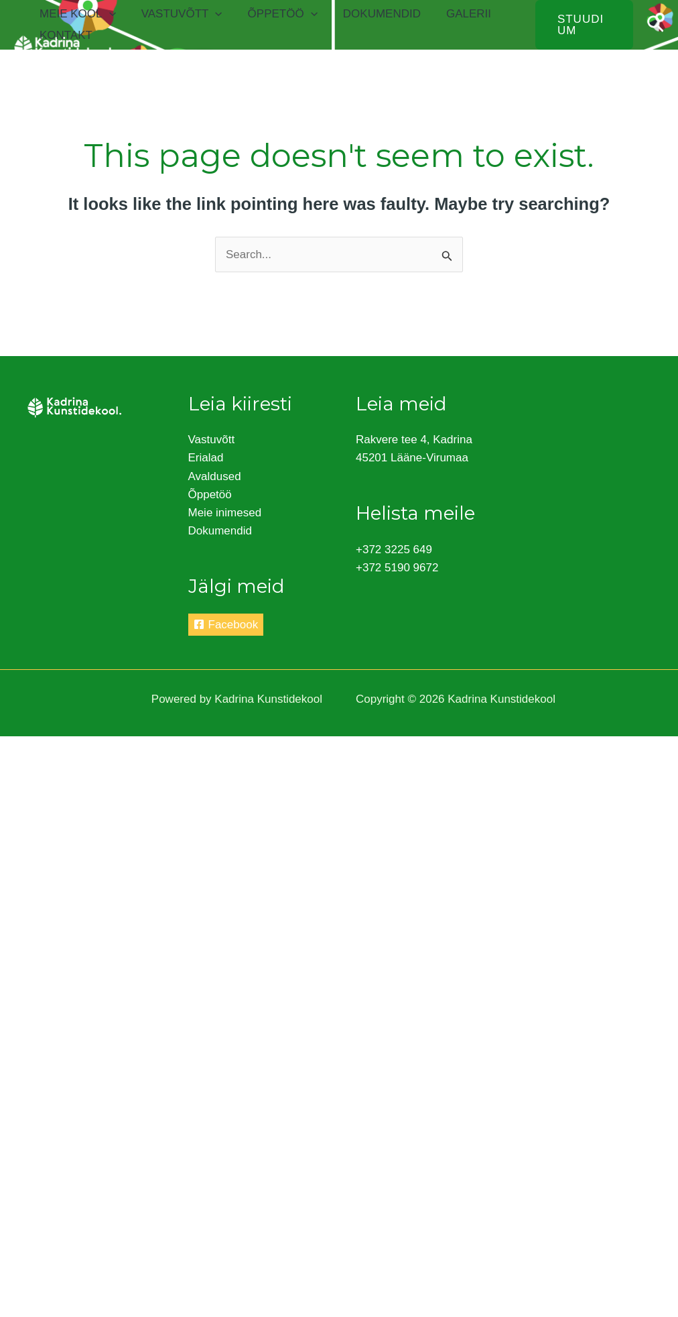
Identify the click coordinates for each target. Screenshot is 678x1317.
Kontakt (64, 35)
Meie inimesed (225, 512)
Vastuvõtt (177, 13)
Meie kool (76, 13)
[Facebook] (226, 625)
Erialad (206, 457)
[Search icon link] (656, 25)
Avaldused (214, 476)
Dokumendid (372, 13)
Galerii (456, 13)
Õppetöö (276, 13)
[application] (108, 13)
